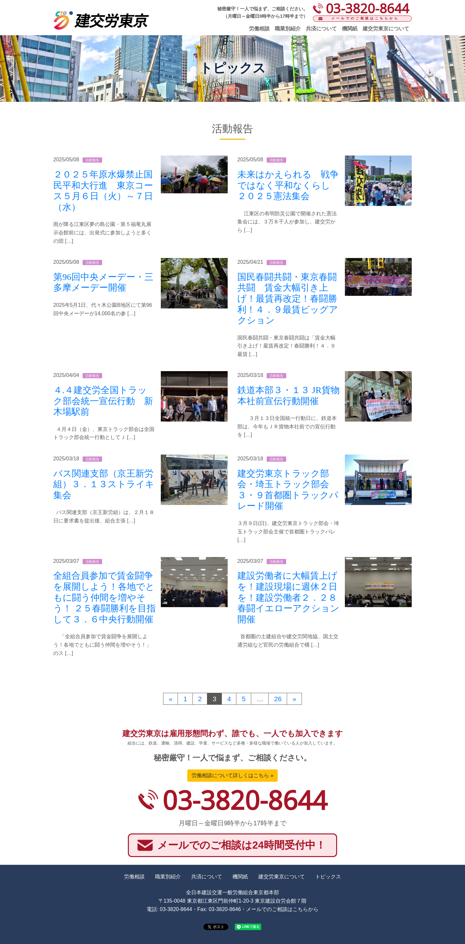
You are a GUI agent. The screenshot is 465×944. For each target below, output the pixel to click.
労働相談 (259, 28)
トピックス (328, 876)
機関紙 (349, 28)
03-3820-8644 (244, 799)
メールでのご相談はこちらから (365, 18)
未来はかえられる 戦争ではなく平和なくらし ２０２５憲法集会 (288, 185)
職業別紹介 (288, 28)
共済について (321, 28)
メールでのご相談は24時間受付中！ (241, 845)
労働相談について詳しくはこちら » (232, 775)
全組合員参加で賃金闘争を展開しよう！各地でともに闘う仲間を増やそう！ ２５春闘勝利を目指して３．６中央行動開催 (104, 597)
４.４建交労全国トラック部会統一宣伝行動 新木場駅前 (103, 401)
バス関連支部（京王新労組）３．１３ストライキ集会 (103, 484)
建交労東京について (386, 28)
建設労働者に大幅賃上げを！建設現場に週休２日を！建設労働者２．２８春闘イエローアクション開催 (288, 597)
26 (278, 699)
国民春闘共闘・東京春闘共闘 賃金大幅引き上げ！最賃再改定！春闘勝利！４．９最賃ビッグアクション (287, 298)
